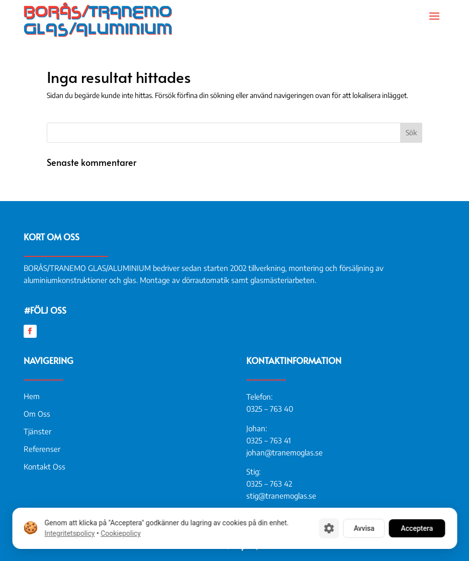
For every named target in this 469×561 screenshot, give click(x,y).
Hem (32, 396)
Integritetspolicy (69, 533)
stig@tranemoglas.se (281, 495)
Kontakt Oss (44, 466)
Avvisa (363, 528)
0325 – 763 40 (269, 408)
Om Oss (37, 413)
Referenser (42, 448)
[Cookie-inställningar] (329, 528)
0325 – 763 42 (269, 483)
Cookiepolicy (121, 533)
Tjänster (37, 431)
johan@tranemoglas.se (284, 452)
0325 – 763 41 (268, 440)
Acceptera (417, 528)
